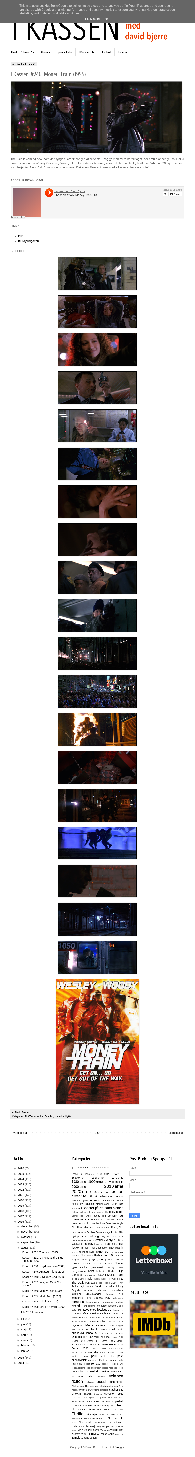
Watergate (105, 1430)
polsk (111, 1356)
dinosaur (89, 1227)
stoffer (82, 1401)
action (40, 1116)
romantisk (92, 1371)
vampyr (106, 1426)
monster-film (97, 1321)
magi (100, 1313)
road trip (113, 1368)
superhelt (117, 1401)
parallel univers (106, 1352)
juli (23, 1318)
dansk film (84, 1223)
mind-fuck (108, 1317)
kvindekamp (89, 1306)
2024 (21, 1179)
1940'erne (118, 1174)
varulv (114, 1426)
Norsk (112, 1329)
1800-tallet (77, 1174)
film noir (84, 1247)
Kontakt (106, 52)
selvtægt (90, 1382)
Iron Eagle (91, 1282)
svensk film (78, 1405)
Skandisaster (92, 1386)
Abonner (45, 52)
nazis (74, 1329)
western (76, 1434)
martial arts (117, 1313)
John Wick (108, 1286)
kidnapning (118, 1298)
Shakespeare (78, 1386)
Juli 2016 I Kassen (31, 1312)
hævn (101, 1275)
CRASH (119, 1219)
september (28, 1242)
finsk (111, 1247)
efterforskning (90, 1236)
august (25, 1247)
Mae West (89, 1313)
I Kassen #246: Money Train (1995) (41, 1290)
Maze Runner (79, 1317)
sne (121, 1389)
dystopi (75, 1236)
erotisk (99, 1240)
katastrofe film (81, 1297)
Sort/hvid (76, 1394)
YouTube (119, 1434)
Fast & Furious (114, 1243)
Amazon (95, 1200)
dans (74, 1223)
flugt (117, 1247)
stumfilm (106, 1401)
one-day (119, 1333)
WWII (84, 1434)
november (27, 1231)
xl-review (93, 1433)
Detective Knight (114, 1223)
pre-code (93, 1360)
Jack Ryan (117, 1282)
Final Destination (99, 1247)
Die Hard (77, 1227)
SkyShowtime (92, 1390)
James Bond (93, 1286)
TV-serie (118, 1418)
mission (118, 1317)
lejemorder (102, 1305)
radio (121, 1360)
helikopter (101, 1271)
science (101, 1376)
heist (91, 1271)
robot (80, 1371)
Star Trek (113, 1397)
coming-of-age (80, 1219)
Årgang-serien (89, 1437)
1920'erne (89, 1174)
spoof (85, 1397)
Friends (119, 1255)
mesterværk (95, 1317)
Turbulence (96, 1418)
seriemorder (116, 1381)
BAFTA (114, 1204)
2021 (21, 1195)
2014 (21, 1362)
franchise (102, 1251)
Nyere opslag (20, 1132)
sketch (115, 1386)
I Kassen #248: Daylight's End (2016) (43, 1276)
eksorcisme (117, 1236)
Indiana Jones (79, 1279)
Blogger (119, 1447)
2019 (21, 1205)
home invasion (90, 1275)
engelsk (91, 1240)
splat (120, 1393)
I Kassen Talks (87, 52)
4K (107, 1192)
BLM (106, 1212)
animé (120, 1200)
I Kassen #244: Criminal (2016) (39, 1301)
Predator (103, 1360)
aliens (119, 1196)
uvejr (93, 1426)
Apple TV (77, 1204)
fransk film (78, 1255)
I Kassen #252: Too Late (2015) (39, 1252)
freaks (90, 1255)
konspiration (93, 1302)
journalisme (117, 1290)
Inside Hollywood (109, 1279)
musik (120, 1321)
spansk (88, 1394)
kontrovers (107, 1302)
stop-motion (93, 1401)
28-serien (99, 1192)
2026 (21, 1168)
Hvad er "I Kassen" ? (22, 52)
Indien (97, 1279)
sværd (88, 1405)
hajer (121, 1267)
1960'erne (97, 1177)
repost (105, 1364)
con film (110, 1219)
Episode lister (64, 52)
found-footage (87, 1252)
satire (90, 1376)
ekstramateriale (79, 1240)
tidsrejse (92, 1414)
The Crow (117, 1409)
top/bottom (77, 1418)
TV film (107, 1418)
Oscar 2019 (85, 1344)
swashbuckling (101, 1405)
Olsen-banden (106, 1333)
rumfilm (104, 1371)
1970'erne (117, 1177)
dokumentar (79, 1232)
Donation (123, 52)
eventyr (108, 1240)
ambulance (108, 1200)
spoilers (76, 1397)
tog (121, 1414)
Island (107, 1283)
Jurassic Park (114, 1294)
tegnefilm (83, 1409)
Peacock (119, 1352)
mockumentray (79, 1321)
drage (107, 1232)
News (104, 1329)
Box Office (86, 1216)
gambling (86, 1259)
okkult (75, 1333)
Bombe (75, 1216)
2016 (21, 1221)
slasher (113, 1389)
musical (111, 1321)
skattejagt (105, 1386)
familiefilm (77, 1244)
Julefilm (49, 1116)
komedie (59, 1116)
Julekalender (93, 1293)
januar (25, 1350)
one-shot (105, 1337)
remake (95, 1363)
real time (77, 1363)
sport (91, 1397)
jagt (82, 1286)
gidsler (108, 1259)
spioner (109, 1393)
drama (117, 1231)
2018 (21, 1211)
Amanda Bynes (80, 1200)
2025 (21, 1173)
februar (25, 1345)
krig (74, 1305)
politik (103, 1356)
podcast (84, 1356)
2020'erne (81, 1191)
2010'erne (113, 1186)
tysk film (77, 1422)
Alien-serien (106, 1196)
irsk (100, 1283)
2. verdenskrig (114, 1181)
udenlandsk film (102, 1422)
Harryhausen (79, 1271)
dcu (93, 1223)
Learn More (92, 19)
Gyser (119, 1263)
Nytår (68, 1116)
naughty (119, 1325)
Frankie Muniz (116, 1252)
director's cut (102, 1227)
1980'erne (79, 1182)
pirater (75, 1356)
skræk (81, 1389)
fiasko (75, 1247)
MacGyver (118, 1310)
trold (86, 1419)
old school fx (88, 1333)
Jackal (75, 1286)
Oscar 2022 (80, 1348)
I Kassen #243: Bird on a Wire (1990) (42, 1306)
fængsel (75, 1259)
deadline (100, 1223)
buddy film (99, 1215)
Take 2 (113, 1405)
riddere (104, 1368)
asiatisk (89, 1203)
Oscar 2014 (78, 1341)
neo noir (83, 1329)
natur (112, 1325)
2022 (21, 1189)
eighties (106, 1236)
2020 (21, 1200)
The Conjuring (104, 1409)
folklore (75, 1252)
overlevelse (77, 1352)
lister (79, 1310)
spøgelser (100, 1397)
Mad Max (76, 1313)
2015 (21, 1357)
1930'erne (103, 1174)
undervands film (80, 1426)
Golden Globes (81, 1263)
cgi (121, 1215)
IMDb (21, 236)
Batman (75, 1212)
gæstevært (97, 1267)
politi (94, 1356)
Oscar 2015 (93, 1341)
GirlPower (118, 1259)
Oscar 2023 (99, 1348)
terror (92, 1409)
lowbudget (104, 1309)
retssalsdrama (78, 1368)
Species (98, 1394)
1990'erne (30, 1116)
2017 (21, 1216)
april (24, 1334)
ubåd (88, 1422)
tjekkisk (114, 1414)
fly (122, 1247)
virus (80, 1430)
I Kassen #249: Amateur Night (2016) (42, 1271)
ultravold (118, 1422)
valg (99, 1426)
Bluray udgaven (28, 241)
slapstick (104, 1390)
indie (90, 1278)
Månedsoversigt (96, 1325)
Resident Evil (116, 1364)
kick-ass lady (102, 1298)
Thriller (78, 1413)
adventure (79, 1196)
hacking (110, 1267)
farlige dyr (99, 1244)
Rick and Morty (93, 1368)
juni (23, 1324)
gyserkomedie (79, 1267)
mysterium (78, 1325)
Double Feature (95, 1232)
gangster (97, 1259)
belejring (84, 1212)
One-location (79, 1336)
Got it (108, 19)
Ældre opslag (176, 1132)
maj (23, 1329)
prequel (113, 1360)
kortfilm (119, 1302)
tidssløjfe (104, 1414)
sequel (101, 1382)
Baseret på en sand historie (103, 1208)
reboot (87, 1364)
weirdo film (116, 1429)
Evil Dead (118, 1240)
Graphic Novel (103, 1263)
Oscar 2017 (108, 1341)
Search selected (100, 1167)
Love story (89, 1309)
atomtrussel (102, 1204)
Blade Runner (96, 1212)
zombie (76, 1437)
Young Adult (107, 1434)
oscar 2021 (116, 1344)
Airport (93, 1196)
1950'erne (78, 1177)
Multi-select (80, 1167)
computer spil (97, 1219)
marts (25, 1340)
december (27, 1226)
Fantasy (88, 1243)
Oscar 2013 (117, 1337)
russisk (113, 1371)
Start (97, 1132)
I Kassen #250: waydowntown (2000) (42, 1266)
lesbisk (112, 1305)
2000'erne (79, 1187)
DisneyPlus (117, 1227)
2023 (21, 1184)
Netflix (95, 1329)
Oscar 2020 (100, 1344)
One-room (93, 1337)
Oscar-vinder (116, 1348)
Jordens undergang (95, 1290)
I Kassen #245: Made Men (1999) (40, 1296)
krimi (80, 1305)
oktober (26, 1237)
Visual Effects (91, 1430)
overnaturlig (91, 1352)
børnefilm (113, 1215)
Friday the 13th (104, 1255)
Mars (107, 1313)
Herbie (111, 1271)
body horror (116, 1211)
